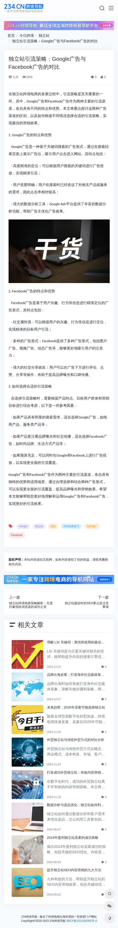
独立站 (44, 35)
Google (23, 526)
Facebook (17, 535)
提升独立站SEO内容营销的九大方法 (74, 870)
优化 (53, 526)
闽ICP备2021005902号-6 (81, 920)
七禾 (14, 77)
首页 (11, 35)
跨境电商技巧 (71, 526)
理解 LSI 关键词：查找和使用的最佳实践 (76, 642)
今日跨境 (26, 35)
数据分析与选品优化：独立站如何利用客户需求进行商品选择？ (75, 805)
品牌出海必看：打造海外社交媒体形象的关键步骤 (75, 675)
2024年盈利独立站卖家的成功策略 (72, 838)
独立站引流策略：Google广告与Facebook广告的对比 (55, 41)
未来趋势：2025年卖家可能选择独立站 (76, 707)
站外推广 (92, 526)
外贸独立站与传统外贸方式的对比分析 (75, 740)
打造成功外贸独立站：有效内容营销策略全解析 (75, 773)
